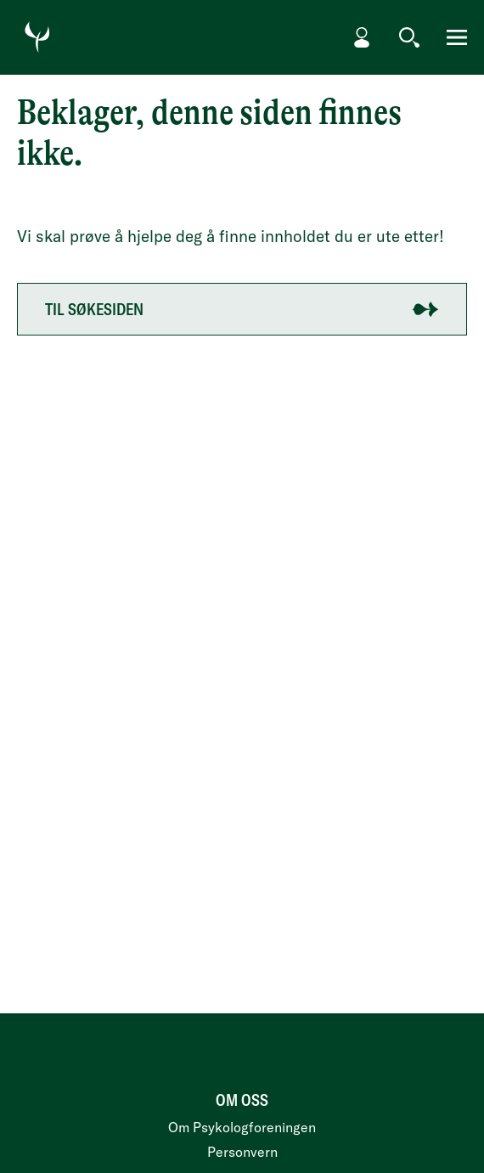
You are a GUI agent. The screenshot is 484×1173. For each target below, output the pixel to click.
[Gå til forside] (37, 37)
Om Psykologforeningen (242, 1127)
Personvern (242, 1151)
